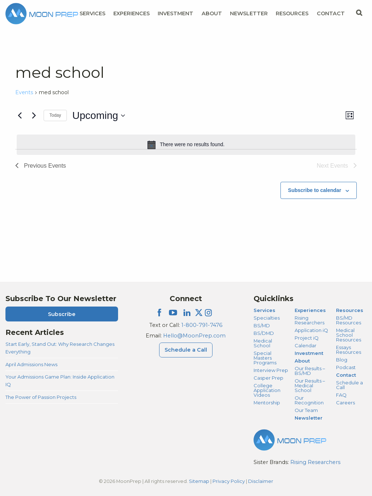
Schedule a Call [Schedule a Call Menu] (186, 350)
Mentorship (267, 402)
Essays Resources (348, 349)
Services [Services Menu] (92, 13)
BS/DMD (264, 333)
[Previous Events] (19, 115)
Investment (175, 13)
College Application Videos (267, 390)
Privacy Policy (229, 481)
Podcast (346, 367)
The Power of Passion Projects (40, 397)
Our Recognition (309, 400)
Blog (341, 360)
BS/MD (262, 325)
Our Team (306, 410)
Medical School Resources (348, 335)
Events (24, 92)
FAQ (341, 395)
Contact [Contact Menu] (331, 13)
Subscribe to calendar (314, 190)
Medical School (263, 343)
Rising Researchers (309, 320)
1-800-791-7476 (201, 325)
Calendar (305, 345)
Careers (345, 402)
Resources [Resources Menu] (292, 13)
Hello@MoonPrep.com (194, 335)
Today (55, 115)
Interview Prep (271, 370)
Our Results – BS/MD (310, 370)
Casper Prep (268, 378)
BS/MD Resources (348, 320)
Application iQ (311, 330)
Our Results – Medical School (310, 385)
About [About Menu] (212, 13)
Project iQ (307, 338)
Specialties (267, 318)
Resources (349, 310)
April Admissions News (31, 364)
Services (264, 310)
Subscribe (62, 314)
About (302, 361)
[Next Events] (33, 115)
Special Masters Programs (265, 357)
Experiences (310, 310)
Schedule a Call (349, 385)
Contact (346, 375)
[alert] (186, 145)
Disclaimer (260, 481)
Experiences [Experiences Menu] (131, 13)
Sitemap (199, 481)
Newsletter (249, 13)
